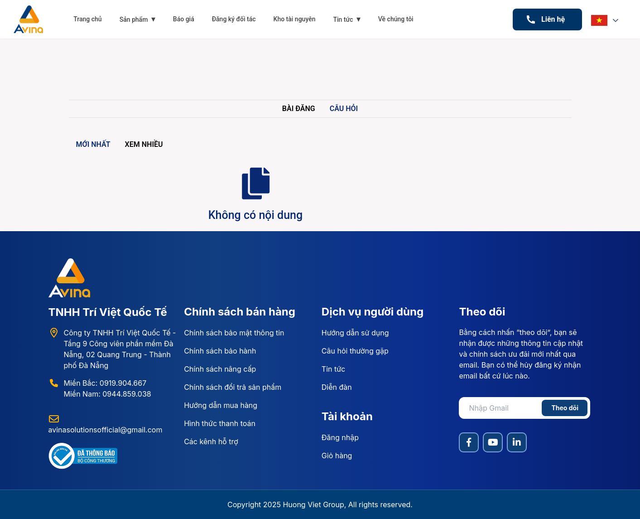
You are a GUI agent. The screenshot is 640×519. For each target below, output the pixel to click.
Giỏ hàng (337, 455)
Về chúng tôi (396, 19)
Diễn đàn (337, 387)
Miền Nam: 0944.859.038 (107, 393)
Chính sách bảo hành (220, 350)
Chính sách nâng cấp (220, 368)
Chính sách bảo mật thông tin (234, 332)
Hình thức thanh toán (219, 423)
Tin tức (346, 19)
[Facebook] (469, 442)
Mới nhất (93, 144)
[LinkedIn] (517, 442)
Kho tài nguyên (295, 19)
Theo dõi (564, 408)
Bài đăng (298, 108)
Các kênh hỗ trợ (211, 441)
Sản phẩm (137, 19)
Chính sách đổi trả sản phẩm (232, 387)
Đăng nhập (340, 437)
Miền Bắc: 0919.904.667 (105, 383)
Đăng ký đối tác (234, 19)
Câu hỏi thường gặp (355, 350)
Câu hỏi (344, 108)
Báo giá (183, 19)
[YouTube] (493, 442)
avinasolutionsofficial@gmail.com (105, 429)
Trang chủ (87, 19)
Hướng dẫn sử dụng (355, 332)
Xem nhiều (144, 144)
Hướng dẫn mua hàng (220, 405)
